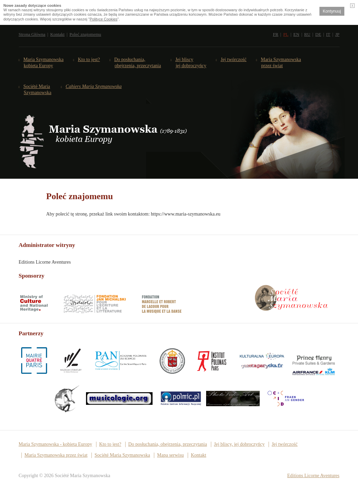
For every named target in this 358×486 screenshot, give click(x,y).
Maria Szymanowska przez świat (281, 62)
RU (307, 34)
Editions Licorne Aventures (313, 475)
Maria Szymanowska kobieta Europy (44, 62)
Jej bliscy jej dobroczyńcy (191, 62)
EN (296, 34)
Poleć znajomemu (85, 34)
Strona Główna (32, 34)
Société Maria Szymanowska (38, 89)
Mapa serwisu (170, 455)
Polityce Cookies (103, 19)
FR (275, 34)
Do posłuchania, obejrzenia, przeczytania (167, 444)
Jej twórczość (234, 59)
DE (318, 34)
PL (285, 34)
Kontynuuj (332, 11)
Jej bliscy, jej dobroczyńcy (239, 444)
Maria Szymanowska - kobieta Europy (55, 444)
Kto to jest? (89, 59)
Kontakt (57, 34)
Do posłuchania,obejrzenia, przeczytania (138, 62)
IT (328, 34)
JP (337, 34)
